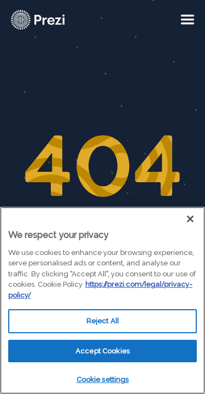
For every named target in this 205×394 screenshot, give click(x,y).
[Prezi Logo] (52, 20)
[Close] (190, 219)
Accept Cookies (102, 351)
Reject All (102, 321)
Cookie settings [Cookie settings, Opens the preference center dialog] (103, 379)
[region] (102, 300)
